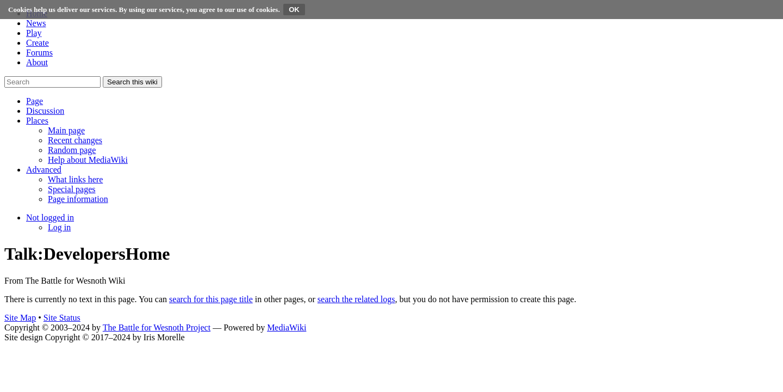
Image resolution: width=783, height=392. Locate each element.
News (36, 23)
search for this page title (211, 299)
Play (33, 33)
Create (37, 42)
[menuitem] (66, 130)
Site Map (20, 317)
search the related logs (356, 299)
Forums (39, 52)
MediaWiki (286, 327)
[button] (34, 101)
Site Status (62, 317)
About (37, 62)
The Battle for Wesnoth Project (156, 327)
